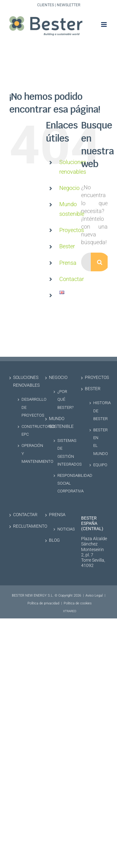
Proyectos (71, 230)
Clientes (45, 5)
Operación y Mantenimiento (26, 453)
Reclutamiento (23, 526)
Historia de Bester (97, 410)
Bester (67, 246)
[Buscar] (100, 262)
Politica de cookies (78, 603)
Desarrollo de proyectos (26, 407)
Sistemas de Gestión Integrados (61, 452)
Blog (54, 540)
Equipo (97, 464)
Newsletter (68, 5)
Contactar (71, 279)
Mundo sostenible (59, 422)
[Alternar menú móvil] (104, 24)
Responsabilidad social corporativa (61, 483)
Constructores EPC (26, 430)
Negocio (69, 188)
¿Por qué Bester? (61, 399)
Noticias (61, 529)
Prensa (67, 262)
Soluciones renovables (23, 381)
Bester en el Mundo (97, 442)
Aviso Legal (94, 595)
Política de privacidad (43, 603)
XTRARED (69, 611)
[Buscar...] (86, 262)
